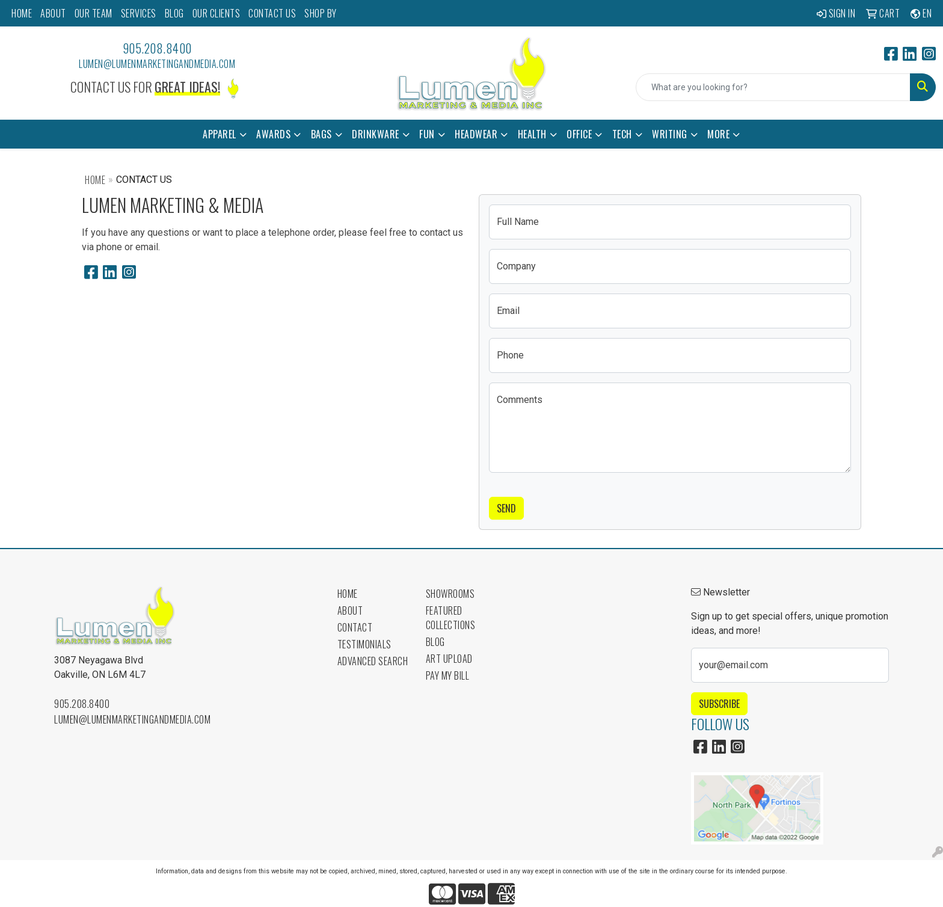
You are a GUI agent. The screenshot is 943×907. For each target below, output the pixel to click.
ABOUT (53, 13)
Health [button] (532, 134)
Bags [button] (321, 134)
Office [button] (579, 134)
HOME (21, 13)
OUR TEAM (93, 13)
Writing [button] (669, 134)
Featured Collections (451, 617)
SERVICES (138, 13)
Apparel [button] (219, 134)
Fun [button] (427, 134)
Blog (435, 642)
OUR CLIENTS (216, 13)
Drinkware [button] (375, 134)
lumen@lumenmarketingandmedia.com (157, 64)
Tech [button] (622, 134)
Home (95, 180)
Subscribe (719, 703)
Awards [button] (273, 134)
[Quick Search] (773, 87)
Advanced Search (372, 661)
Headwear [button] (476, 134)
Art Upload (449, 658)
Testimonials (364, 644)
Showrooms (450, 593)
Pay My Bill (448, 675)
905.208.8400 (157, 48)
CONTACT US (272, 13)
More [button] (718, 134)
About (350, 610)
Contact (355, 627)
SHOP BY (320, 13)
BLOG (174, 13)
